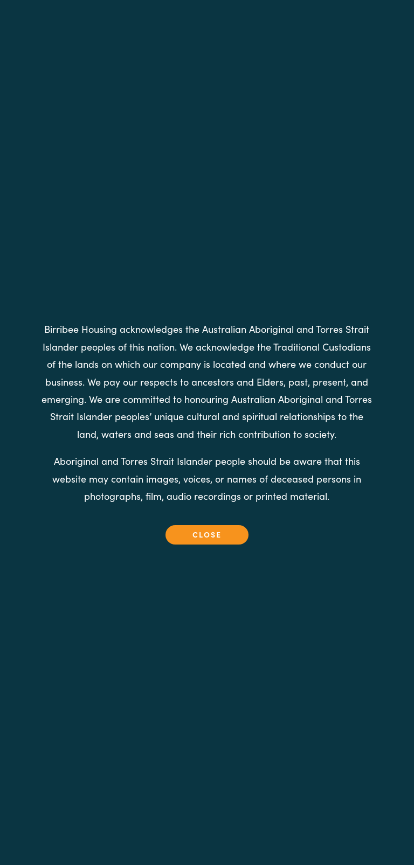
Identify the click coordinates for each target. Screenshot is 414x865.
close (207, 534)
